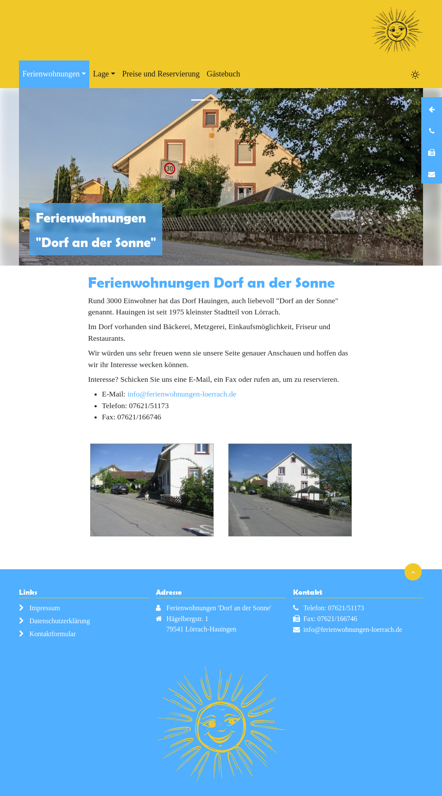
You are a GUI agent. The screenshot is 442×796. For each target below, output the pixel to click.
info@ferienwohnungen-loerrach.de (181, 394)
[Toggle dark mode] (415, 74)
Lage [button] (101, 74)
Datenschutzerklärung (59, 621)
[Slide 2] (213, 100)
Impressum (44, 608)
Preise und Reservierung (161, 74)
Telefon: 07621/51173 (333, 608)
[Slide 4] (244, 100)
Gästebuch (223, 74)
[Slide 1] (197, 100)
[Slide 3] (228, 100)
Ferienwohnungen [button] (51, 74)
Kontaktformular (52, 633)
